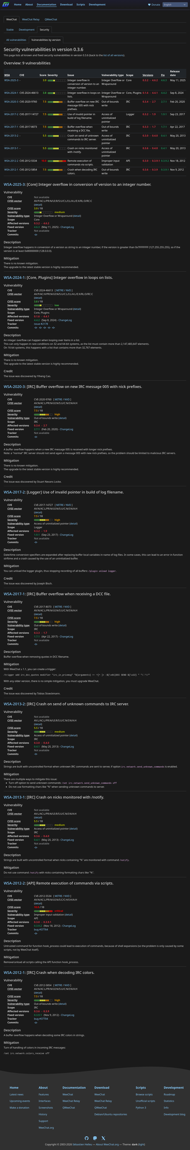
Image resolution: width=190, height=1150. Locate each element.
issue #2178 (41, 324)
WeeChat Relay (30, 19)
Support (43, 1121)
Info (166, 1107)
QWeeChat (51, 19)
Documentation (46, 4)
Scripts (81, 4)
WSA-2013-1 (11, 148)
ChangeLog (67, 227)
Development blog (174, 1114)
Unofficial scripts (145, 1101)
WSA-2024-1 (11, 93)
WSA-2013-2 (11, 135)
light (141, 1144)
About (29, 4)
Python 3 (141, 1107)
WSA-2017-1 (11, 126)
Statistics (169, 1101)
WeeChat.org (46, 1127)
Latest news (16, 1094)
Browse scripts (144, 1094)
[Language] (175, 4)
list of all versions (113, 55)
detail (38, 204)
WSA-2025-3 (11, 80)
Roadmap (169, 1094)
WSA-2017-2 (11, 114)
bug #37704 (41, 1018)
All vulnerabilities (16, 40)
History (43, 1114)
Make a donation (19, 1107)
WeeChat (11, 19)
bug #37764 (41, 929)
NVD (68, 290)
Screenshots (46, 1107)
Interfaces (44, 1101)
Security (44, 29)
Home (17, 4)
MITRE (60, 290)
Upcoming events (20, 1101)
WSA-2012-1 (11, 169)
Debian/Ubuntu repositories (110, 1114)
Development (97, 4)
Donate (154, 4)
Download (66, 4)
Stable (10, 29)
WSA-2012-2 (11, 160)
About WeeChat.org (107, 1144)
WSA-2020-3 (11, 101)
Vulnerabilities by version (46, 40)
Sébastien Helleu (82, 1144)
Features (44, 1094)
